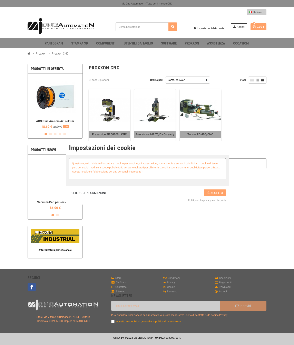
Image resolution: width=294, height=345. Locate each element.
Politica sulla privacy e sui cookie (207, 200)
